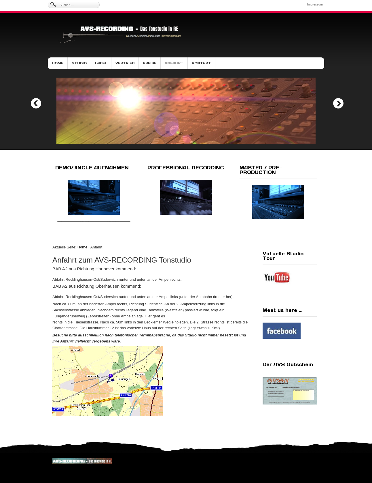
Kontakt (201, 63)
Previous (36, 103)
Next (338, 103)
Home (57, 63)
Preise (149, 63)
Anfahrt (174, 63)
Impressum (315, 4)
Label (101, 63)
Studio (79, 63)
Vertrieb (124, 63)
